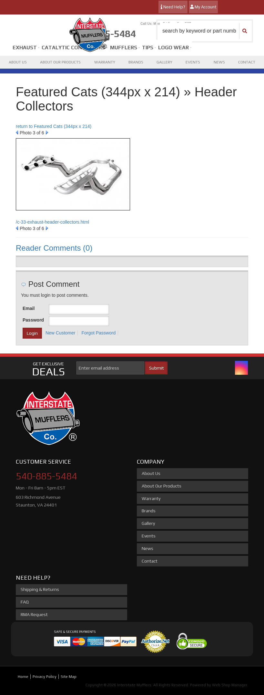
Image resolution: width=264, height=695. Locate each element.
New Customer (61, 332)
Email (29, 308)
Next (47, 132)
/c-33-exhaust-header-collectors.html (52, 222)
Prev (17, 132)
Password (33, 320)
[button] (204, 31)
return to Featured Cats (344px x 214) (53, 126)
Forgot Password (98, 332)
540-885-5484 (46, 476)
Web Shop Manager (229, 685)
